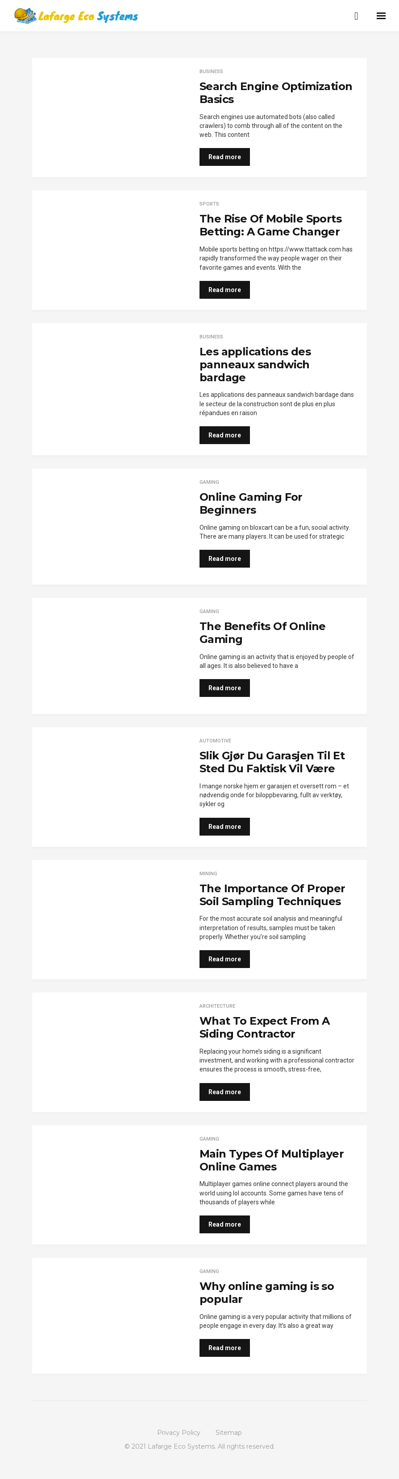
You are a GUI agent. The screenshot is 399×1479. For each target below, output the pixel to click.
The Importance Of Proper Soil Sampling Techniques (272, 895)
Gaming (209, 482)
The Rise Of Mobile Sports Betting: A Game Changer (270, 225)
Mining (208, 873)
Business (211, 71)
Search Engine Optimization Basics (276, 93)
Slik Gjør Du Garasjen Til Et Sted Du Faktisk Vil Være (272, 762)
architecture (217, 1006)
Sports (209, 204)
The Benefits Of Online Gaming (263, 633)
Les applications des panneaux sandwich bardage (255, 364)
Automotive (215, 740)
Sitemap (229, 1433)
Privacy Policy (178, 1433)
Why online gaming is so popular (267, 1293)
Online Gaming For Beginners (251, 503)
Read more (224, 157)
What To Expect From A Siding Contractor (264, 1027)
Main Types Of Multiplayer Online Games (272, 1160)
